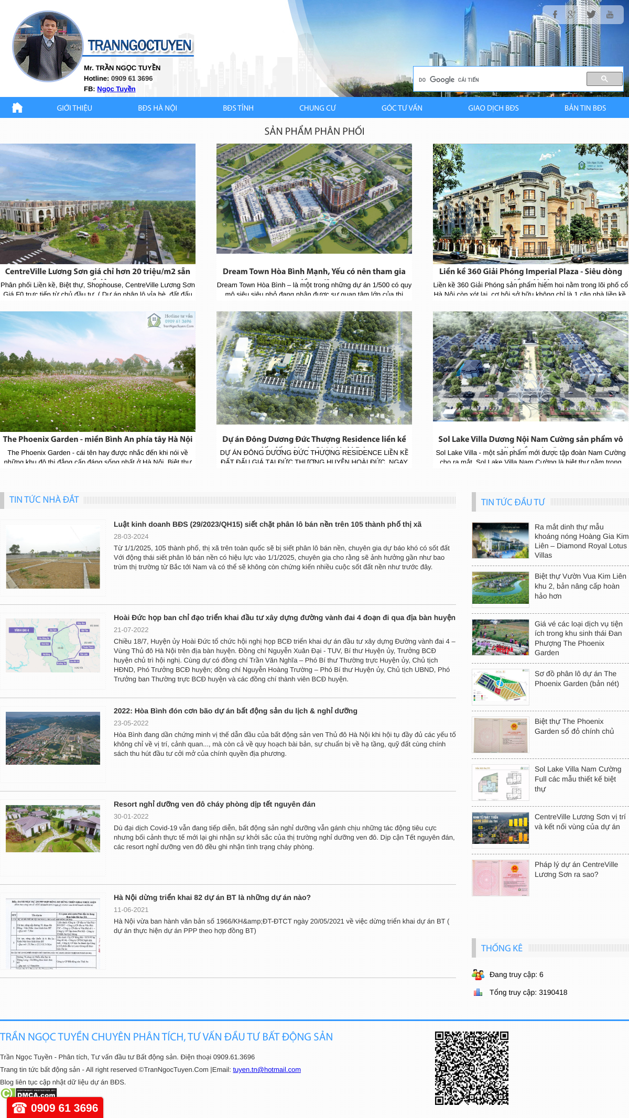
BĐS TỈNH (238, 109)
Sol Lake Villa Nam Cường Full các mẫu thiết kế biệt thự (578, 779)
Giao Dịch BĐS (493, 109)
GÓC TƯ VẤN (402, 109)
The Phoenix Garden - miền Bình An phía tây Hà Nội (97, 440)
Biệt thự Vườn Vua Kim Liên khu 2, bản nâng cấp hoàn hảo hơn (580, 586)
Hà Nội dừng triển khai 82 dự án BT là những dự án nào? (212, 897)
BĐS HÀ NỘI (157, 109)
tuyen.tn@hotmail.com (267, 1069)
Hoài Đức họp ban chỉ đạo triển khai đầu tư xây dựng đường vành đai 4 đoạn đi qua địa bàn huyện (285, 617)
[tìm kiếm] (495, 79)
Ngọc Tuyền (116, 89)
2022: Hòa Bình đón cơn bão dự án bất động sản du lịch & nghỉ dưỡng (235, 711)
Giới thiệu (75, 109)
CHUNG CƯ (317, 109)
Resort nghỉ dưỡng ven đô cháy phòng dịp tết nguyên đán (215, 804)
